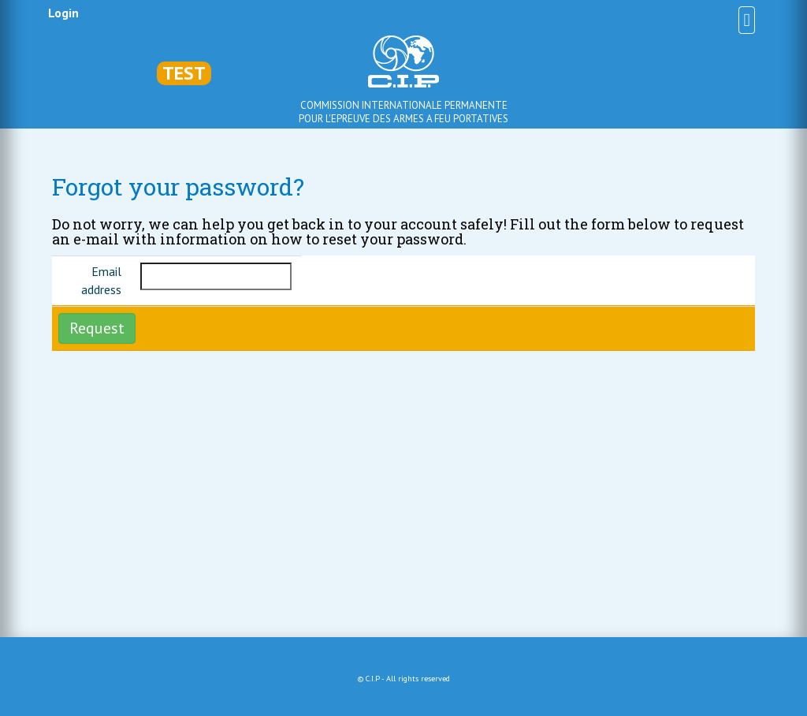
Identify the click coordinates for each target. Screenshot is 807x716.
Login (63, 13)
